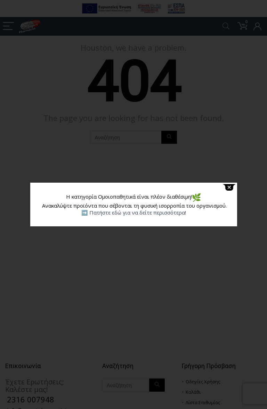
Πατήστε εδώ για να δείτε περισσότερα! (137, 212)
